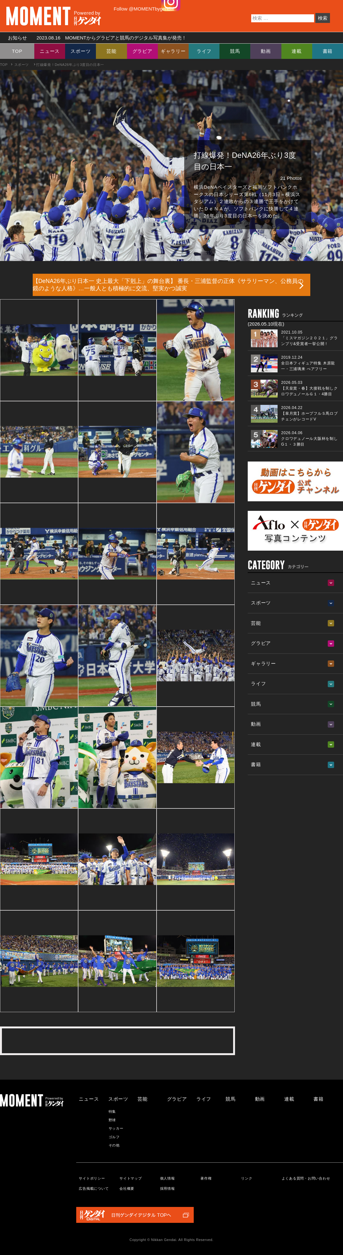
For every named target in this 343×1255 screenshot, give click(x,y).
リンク (246, 1178)
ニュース (50, 51)
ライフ (204, 51)
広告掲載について (94, 1188)
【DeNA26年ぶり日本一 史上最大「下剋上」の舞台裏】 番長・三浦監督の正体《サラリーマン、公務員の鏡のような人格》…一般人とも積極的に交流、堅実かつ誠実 (168, 285)
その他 (114, 1145)
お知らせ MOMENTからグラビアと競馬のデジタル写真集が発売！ (94, 37)
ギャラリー (173, 51)
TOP (17, 51)
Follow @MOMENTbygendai (144, 8)
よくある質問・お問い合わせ (306, 1178)
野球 (112, 1120)
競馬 (235, 51)
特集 (112, 1111)
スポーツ (81, 51)
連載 (297, 51)
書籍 (328, 51)
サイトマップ (130, 1178)
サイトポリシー (92, 1178)
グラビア (142, 51)
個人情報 (167, 1178)
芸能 (111, 51)
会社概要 (126, 1188)
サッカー (116, 1128)
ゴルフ (114, 1137)
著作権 (206, 1178)
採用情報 (167, 1188)
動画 (266, 51)
